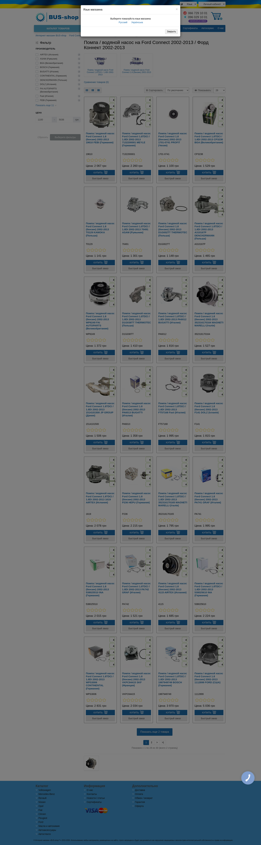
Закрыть (171, 31)
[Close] (177, 9)
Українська (137, 22)
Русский (122, 22)
